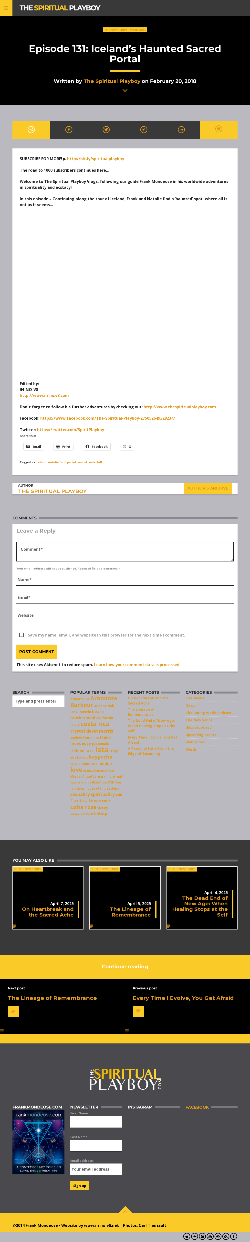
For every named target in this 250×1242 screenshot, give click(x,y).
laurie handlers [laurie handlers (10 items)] (83, 763)
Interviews (195, 698)
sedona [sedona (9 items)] (112, 788)
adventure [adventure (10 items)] (79, 698)
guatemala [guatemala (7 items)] (100, 744)
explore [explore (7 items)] (76, 737)
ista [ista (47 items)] (102, 749)
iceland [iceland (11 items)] (77, 750)
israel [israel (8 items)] (89, 751)
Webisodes (138, 30)
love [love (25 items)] (76, 769)
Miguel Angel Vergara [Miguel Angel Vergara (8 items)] (87, 776)
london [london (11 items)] (105, 763)
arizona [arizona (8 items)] (100, 706)
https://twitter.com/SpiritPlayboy (70, 429)
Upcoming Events (201, 734)
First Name (79, 1113)
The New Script (116, 30)
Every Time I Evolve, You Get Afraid (183, 998)
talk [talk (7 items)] (119, 795)
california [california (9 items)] (104, 718)
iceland (41, 462)
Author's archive (208, 488)
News (190, 705)
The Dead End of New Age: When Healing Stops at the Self (151, 725)
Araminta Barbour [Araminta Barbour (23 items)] (93, 701)
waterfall (95, 462)
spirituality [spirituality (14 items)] (103, 794)
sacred (82, 462)
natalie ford (57, 462)
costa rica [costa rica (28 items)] (95, 724)
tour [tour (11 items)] (106, 801)
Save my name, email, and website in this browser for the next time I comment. (106, 635)
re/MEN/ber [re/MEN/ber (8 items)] (112, 782)
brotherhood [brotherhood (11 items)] (82, 717)
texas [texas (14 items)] (95, 801)
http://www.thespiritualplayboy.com (180, 407)
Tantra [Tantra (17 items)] (79, 800)
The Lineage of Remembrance (130, 912)
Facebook (197, 1107)
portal (71, 462)
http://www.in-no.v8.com (44, 395)
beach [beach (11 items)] (98, 711)
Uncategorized (199, 727)
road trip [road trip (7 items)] (98, 788)
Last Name (78, 1137)
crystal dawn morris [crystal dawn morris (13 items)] (91, 731)
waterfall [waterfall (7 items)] (77, 814)
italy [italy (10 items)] (114, 750)
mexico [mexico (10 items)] (107, 770)
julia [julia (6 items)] (73, 757)
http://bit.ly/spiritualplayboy (95, 158)
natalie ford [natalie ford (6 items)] (78, 782)
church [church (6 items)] (75, 725)
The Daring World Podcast (209, 712)
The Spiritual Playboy (111, 81)
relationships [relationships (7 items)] (80, 788)
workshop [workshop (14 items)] (96, 814)
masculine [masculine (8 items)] (91, 770)
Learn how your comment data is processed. (137, 664)
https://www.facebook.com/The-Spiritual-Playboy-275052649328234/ (107, 418)
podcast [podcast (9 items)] (94, 782)
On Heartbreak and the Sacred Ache (48, 912)
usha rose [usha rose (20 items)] (83, 806)
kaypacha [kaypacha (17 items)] (100, 756)
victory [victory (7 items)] (102, 808)
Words (191, 749)
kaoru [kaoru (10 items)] (82, 757)
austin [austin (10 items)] (85, 711)
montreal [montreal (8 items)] (114, 776)
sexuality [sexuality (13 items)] (80, 794)
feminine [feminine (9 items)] (91, 737)
